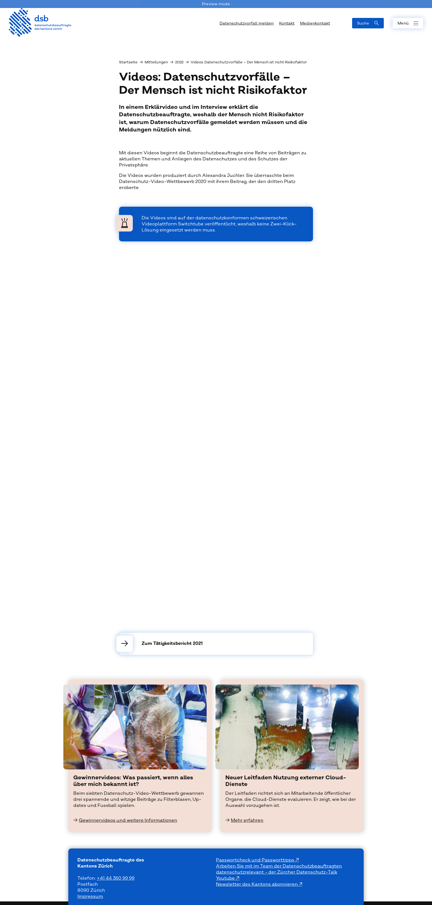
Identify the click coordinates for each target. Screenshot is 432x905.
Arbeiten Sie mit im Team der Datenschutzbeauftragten (279, 866)
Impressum (90, 896)
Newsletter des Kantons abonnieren (257, 884)
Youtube (226, 878)
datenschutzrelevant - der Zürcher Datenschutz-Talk (276, 872)
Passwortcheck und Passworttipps (255, 860)
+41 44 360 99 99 (115, 878)
